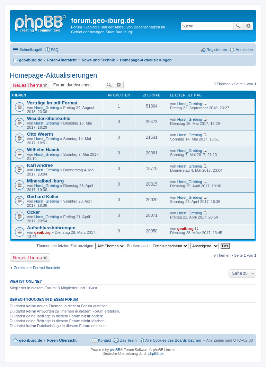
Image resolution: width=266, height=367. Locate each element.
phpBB (115, 350)
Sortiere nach (157, 246)
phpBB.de (155, 354)
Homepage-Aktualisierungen (53, 75)
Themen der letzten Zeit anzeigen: (80, 246)
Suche (238, 26)
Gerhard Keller (43, 196)
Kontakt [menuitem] (104, 340)
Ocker (33, 212)
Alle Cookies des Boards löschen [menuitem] (173, 340)
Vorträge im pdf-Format (52, 102)
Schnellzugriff (30, 50)
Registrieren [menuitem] (216, 50)
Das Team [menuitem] (127, 340)
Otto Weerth (40, 134)
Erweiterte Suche (248, 26)
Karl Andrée (40, 165)
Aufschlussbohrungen (51, 227)
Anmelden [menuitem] (244, 50)
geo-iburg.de (30, 340)
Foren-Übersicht (62, 340)
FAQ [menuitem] (55, 50)
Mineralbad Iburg (45, 181)
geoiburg (42, 232)
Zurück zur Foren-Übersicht (37, 268)
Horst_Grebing (46, 107)
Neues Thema (27, 85)
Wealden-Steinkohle (48, 118)
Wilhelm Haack (43, 149)
